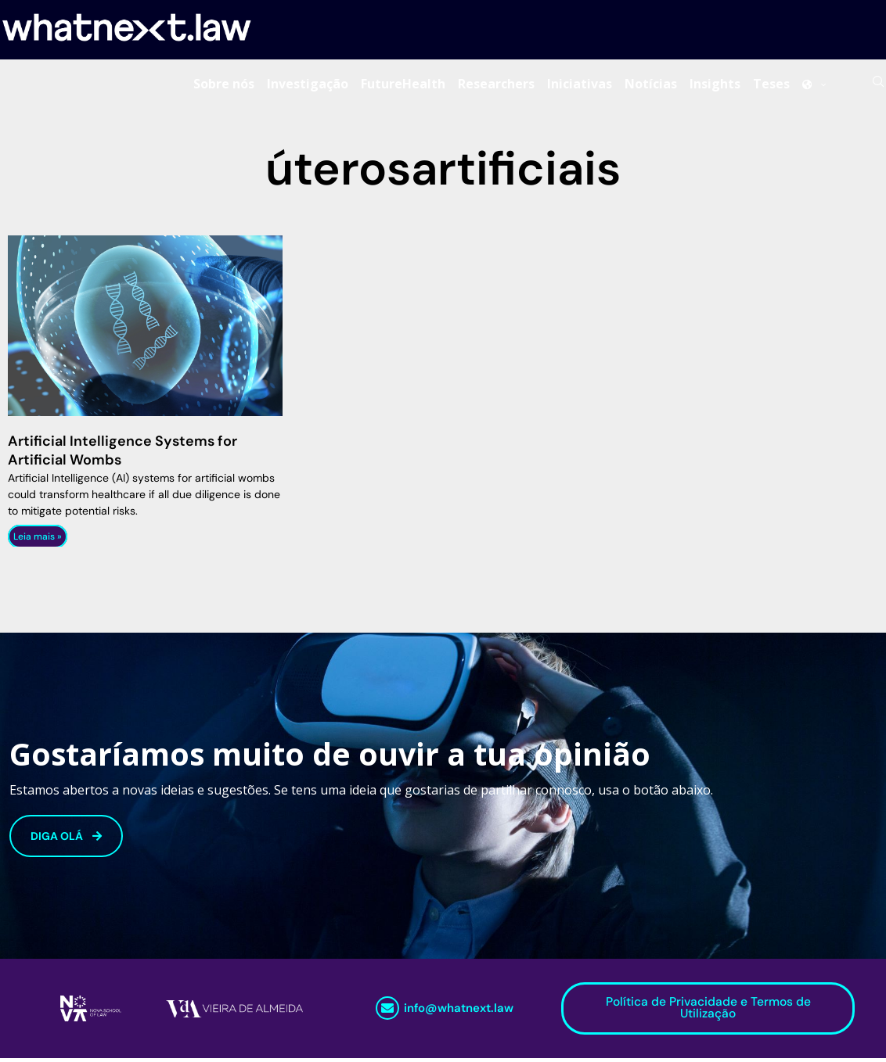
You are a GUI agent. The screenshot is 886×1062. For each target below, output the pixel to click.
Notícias (651, 85)
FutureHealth (403, 85)
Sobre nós (223, 85)
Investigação (307, 85)
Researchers (496, 85)
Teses (771, 85)
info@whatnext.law (458, 1012)
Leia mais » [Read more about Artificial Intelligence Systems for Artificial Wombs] (37, 539)
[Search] (878, 85)
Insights (715, 85)
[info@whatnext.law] (387, 1012)
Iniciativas (579, 85)
